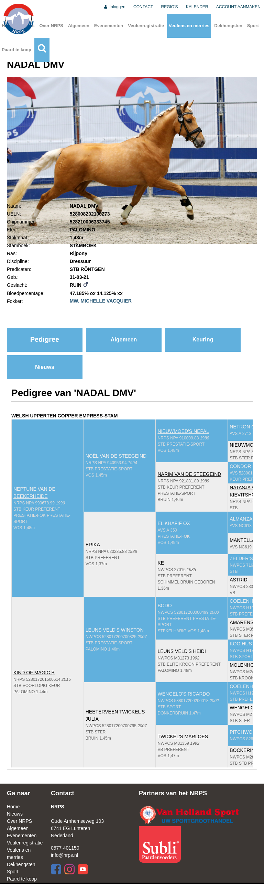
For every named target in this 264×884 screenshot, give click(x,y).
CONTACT (143, 6)
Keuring (202, 339)
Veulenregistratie (146, 25)
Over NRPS (51, 25)
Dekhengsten (228, 25)
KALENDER (197, 6)
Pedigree (44, 339)
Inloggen (114, 6)
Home (13, 806)
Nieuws (44, 367)
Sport (253, 25)
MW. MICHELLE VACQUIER (101, 301)
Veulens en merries (189, 25)
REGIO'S (169, 6)
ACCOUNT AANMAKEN (238, 6)
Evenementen (108, 25)
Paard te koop (16, 49)
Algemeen (78, 25)
